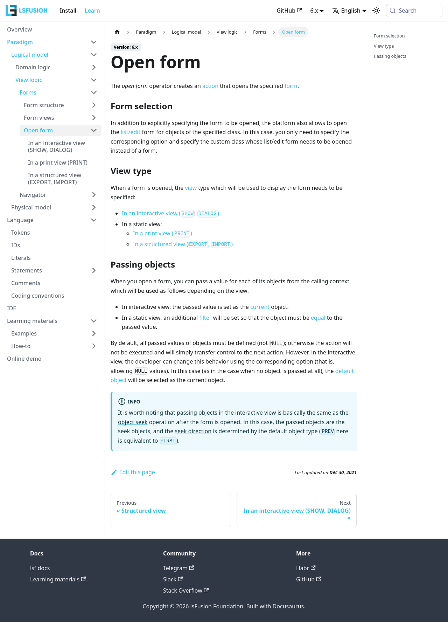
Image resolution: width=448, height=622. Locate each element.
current (260, 307)
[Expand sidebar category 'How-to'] (94, 346)
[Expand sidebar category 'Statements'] (94, 270)
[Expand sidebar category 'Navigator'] (94, 194)
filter (205, 318)
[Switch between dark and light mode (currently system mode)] (376, 10)
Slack (173, 579)
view (191, 188)
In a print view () (162, 233)
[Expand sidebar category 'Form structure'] (94, 105)
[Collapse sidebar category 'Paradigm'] (94, 42)
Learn (92, 10)
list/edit (130, 132)
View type (384, 46)
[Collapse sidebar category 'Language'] (94, 220)
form (291, 86)
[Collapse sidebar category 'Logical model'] (94, 54)
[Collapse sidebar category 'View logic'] (94, 79)
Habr (306, 568)
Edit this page (133, 472)
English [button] (346, 10)
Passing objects (390, 56)
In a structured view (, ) (183, 244)
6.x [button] (314, 10)
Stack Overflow (186, 590)
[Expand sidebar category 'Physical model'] (94, 207)
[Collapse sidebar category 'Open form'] (94, 130)
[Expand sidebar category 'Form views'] (94, 117)
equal (318, 318)
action (210, 86)
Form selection (389, 36)
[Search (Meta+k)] (414, 10)
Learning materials (58, 579)
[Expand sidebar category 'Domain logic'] (94, 67)
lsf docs (40, 568)
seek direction (193, 431)
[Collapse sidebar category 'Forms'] (94, 92)
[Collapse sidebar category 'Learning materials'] (94, 320)
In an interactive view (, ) (170, 213)
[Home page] (117, 32)
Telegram (178, 568)
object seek (133, 422)
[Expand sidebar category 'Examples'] (94, 333)
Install (68, 10)
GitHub (289, 10)
